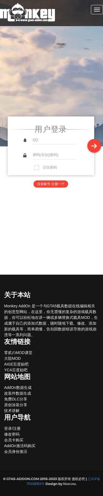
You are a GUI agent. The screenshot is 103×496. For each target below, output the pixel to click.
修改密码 (12, 434)
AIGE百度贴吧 (16, 364)
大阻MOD (12, 358)
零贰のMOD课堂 (18, 352)
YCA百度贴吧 (15, 370)
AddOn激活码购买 (19, 446)
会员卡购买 (13, 440)
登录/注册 (12, 428)
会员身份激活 (15, 451)
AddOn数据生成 (18, 387)
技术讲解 (12, 410)
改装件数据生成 (17, 393)
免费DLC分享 (15, 399)
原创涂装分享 (15, 405)
